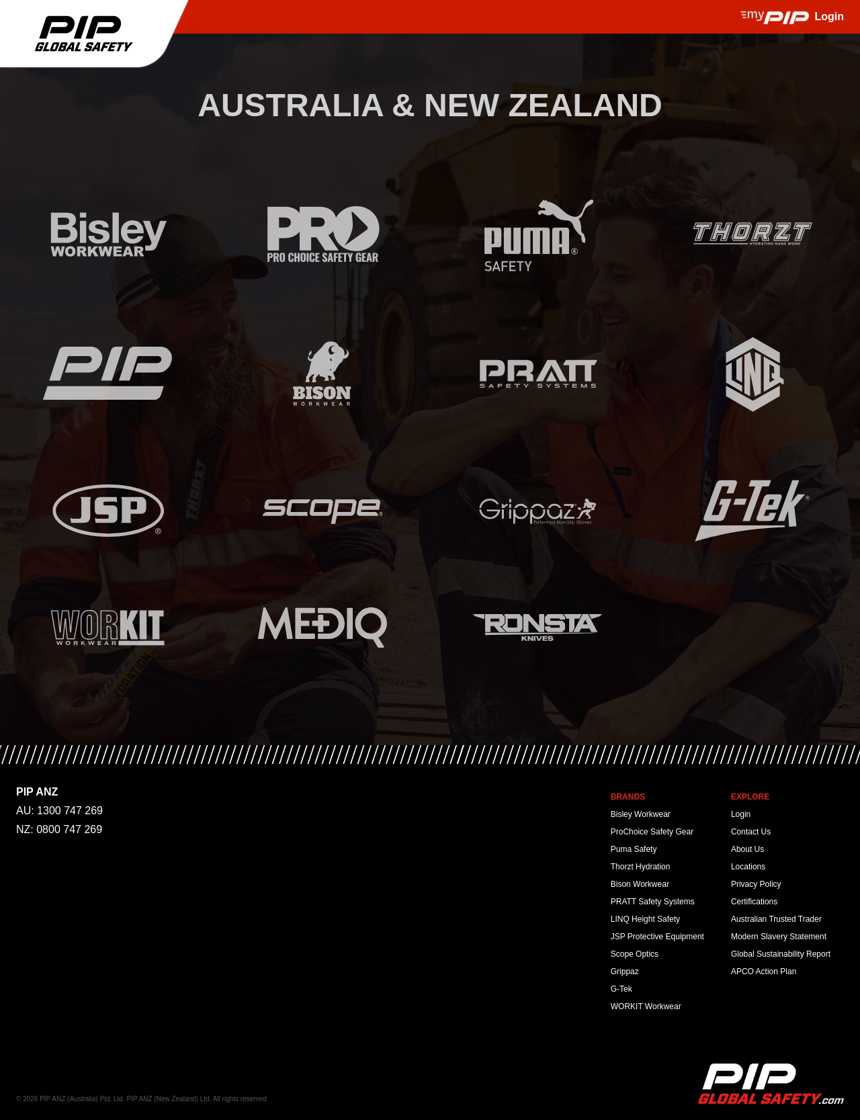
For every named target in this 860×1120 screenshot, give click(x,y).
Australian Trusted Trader (776, 919)
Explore (750, 797)
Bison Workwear (640, 884)
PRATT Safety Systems (653, 901)
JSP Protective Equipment (657, 936)
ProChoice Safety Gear (652, 831)
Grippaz (625, 971)
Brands (628, 797)
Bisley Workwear (641, 814)
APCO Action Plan (763, 971)
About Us (747, 849)
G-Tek (621, 989)
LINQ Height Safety (645, 919)
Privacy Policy (756, 884)
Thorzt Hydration (641, 866)
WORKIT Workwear (646, 1006)
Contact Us (751, 831)
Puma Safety (634, 849)
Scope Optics (634, 954)
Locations (748, 866)
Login (740, 814)
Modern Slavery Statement (778, 936)
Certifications (754, 901)
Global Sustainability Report (780, 954)
